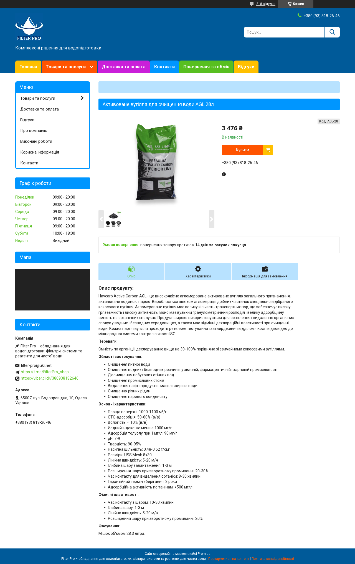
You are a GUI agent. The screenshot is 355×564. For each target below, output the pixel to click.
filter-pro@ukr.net (36, 365)
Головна (28, 66)
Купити (242, 150)
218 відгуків (265, 4)
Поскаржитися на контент (228, 559)
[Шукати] (332, 32)
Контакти (164, 66)
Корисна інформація (39, 152)
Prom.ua (204, 554)
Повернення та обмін (206, 66)
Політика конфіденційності (273, 559)
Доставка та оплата (124, 66)
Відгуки (246, 66)
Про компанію (33, 130)
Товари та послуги (66, 66)
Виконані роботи (36, 141)
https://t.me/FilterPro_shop (45, 372)
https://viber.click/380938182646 (49, 378)
